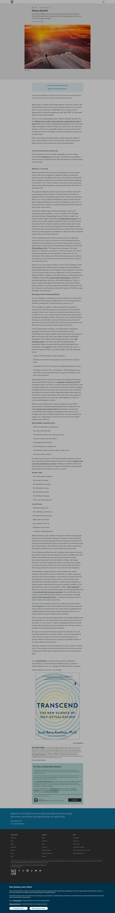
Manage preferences (14, 904)
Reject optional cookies (38, 908)
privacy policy (17, 900)
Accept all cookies (18, 908)
